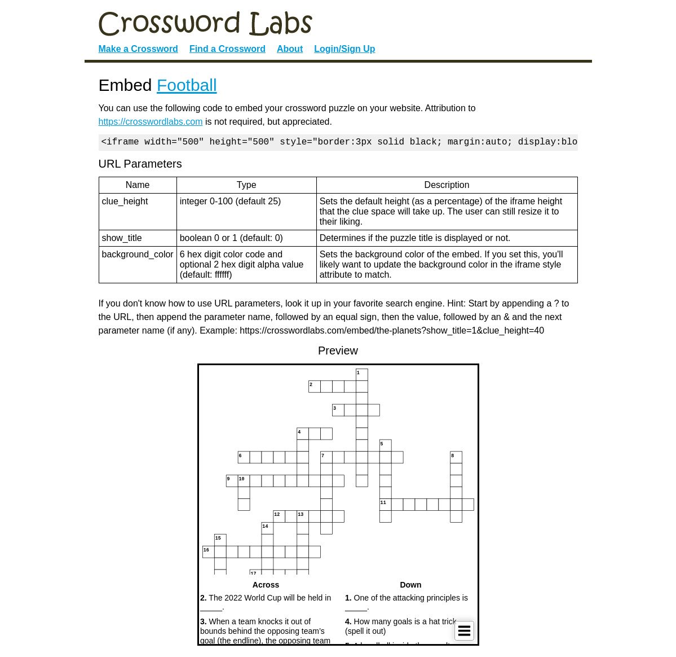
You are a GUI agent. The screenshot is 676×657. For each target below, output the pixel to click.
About (290, 49)
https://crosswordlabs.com (151, 121)
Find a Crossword (227, 49)
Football (187, 85)
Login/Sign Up (344, 49)
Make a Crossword (138, 49)
